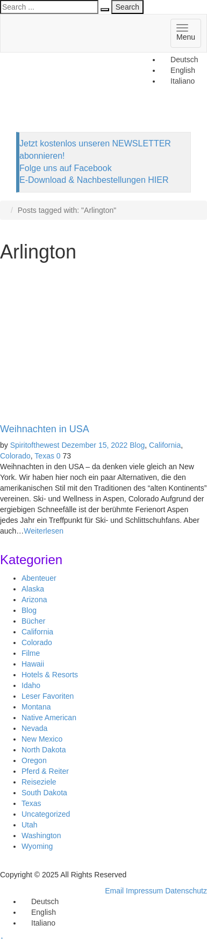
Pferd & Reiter (45, 771)
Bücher (33, 621)
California (165, 445)
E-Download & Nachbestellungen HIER (93, 179)
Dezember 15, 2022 (94, 445)
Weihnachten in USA (44, 429)
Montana (36, 707)
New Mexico (42, 739)
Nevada (34, 728)
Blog (137, 445)
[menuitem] (179, 59)
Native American (49, 717)
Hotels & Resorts (50, 674)
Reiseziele (39, 782)
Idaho (31, 685)
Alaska (33, 589)
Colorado (15, 456)
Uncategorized (46, 814)
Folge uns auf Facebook (65, 168)
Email (114, 890)
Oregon (34, 760)
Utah (30, 824)
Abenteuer (39, 578)
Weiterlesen (43, 531)
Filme (31, 653)
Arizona (34, 599)
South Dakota (44, 792)
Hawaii (33, 664)
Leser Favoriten (48, 696)
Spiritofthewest (35, 445)
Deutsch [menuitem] (184, 59)
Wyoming (37, 846)
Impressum (144, 890)
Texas (44, 456)
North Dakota (44, 749)
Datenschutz (186, 890)
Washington (41, 835)
